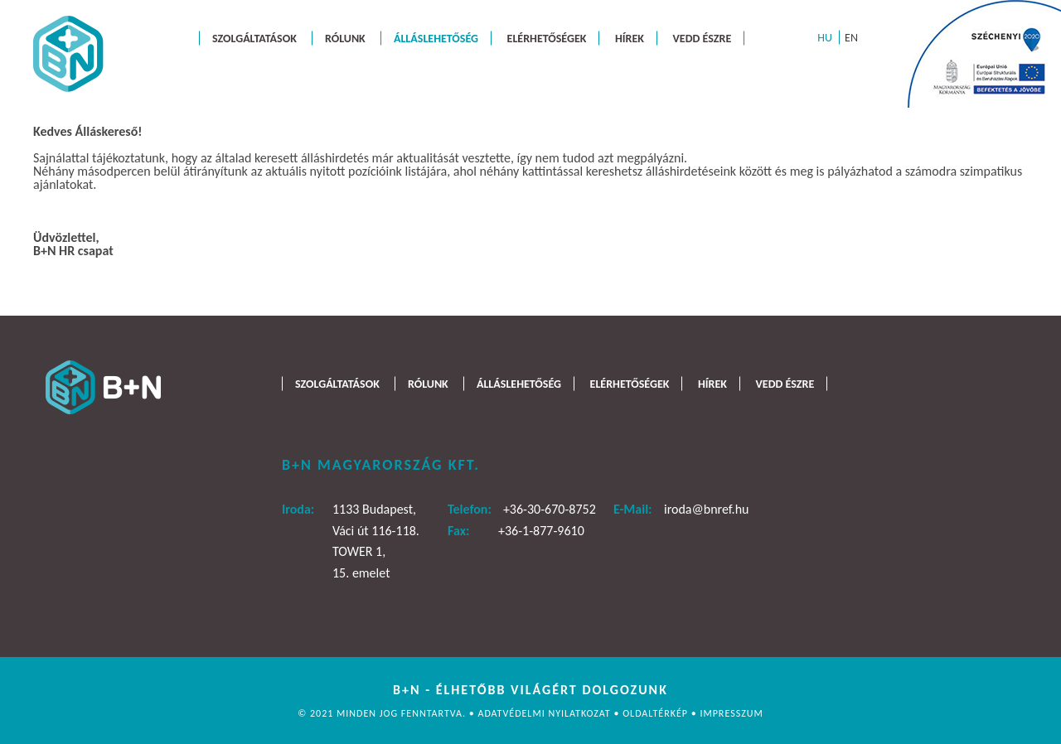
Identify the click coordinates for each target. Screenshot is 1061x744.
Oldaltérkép (657, 713)
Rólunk (345, 38)
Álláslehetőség (436, 38)
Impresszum (731, 713)
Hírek (629, 38)
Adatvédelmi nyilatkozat (545, 713)
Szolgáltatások (254, 38)
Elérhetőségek (547, 38)
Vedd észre (702, 38)
